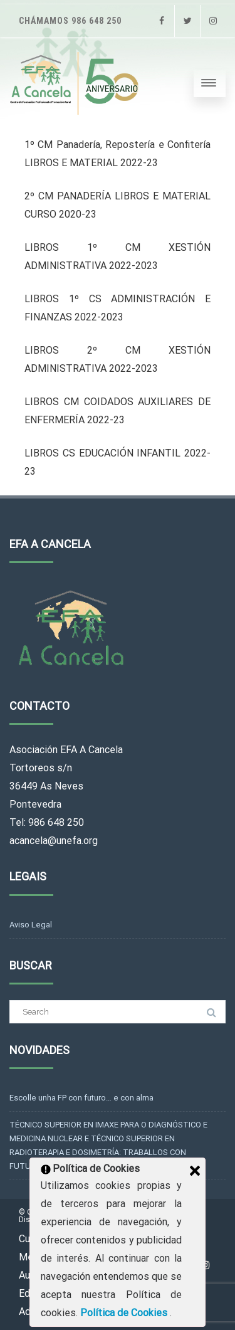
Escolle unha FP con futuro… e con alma (81, 1097)
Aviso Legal (30, 924)
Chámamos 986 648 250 (70, 21)
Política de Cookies (125, 1313)
